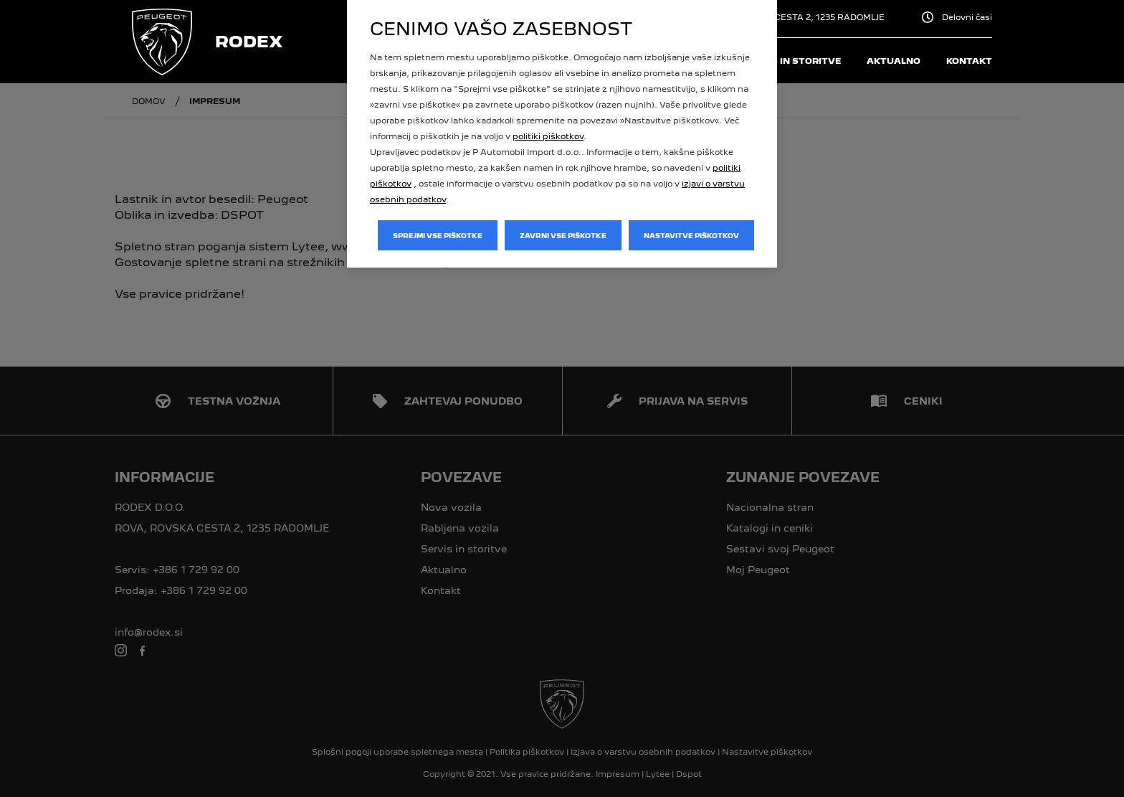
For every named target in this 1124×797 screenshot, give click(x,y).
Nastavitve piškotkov (691, 236)
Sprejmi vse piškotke (437, 236)
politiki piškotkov (548, 136)
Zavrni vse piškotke (563, 236)
